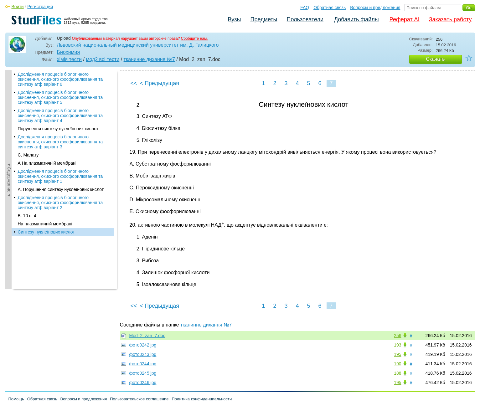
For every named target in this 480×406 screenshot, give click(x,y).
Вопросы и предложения (375, 7)
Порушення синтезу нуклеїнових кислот (58, 128)
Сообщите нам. (194, 38)
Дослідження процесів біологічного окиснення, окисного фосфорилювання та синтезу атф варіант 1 (60, 176)
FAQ (304, 7)
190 (397, 363)
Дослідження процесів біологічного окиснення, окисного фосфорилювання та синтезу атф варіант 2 (60, 202)
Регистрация (40, 6)
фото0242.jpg (143, 344)
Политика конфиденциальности (202, 399)
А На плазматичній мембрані (47, 163)
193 (397, 344)
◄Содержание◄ (9, 180)
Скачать (435, 59)
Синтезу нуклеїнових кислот (46, 231)
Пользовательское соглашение (139, 399)
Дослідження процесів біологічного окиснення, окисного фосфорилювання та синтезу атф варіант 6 (60, 79)
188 (397, 373)
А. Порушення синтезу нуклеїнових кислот (61, 189)
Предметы (263, 19)
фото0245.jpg (143, 373)
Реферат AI (405, 19)
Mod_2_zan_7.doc (147, 335)
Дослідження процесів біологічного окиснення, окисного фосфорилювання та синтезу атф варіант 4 (60, 115)
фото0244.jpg (143, 363)
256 (397, 335)
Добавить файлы (356, 19)
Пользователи (305, 19)
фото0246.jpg (143, 382)
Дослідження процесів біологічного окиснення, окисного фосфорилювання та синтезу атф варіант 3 (60, 141)
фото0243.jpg (143, 354)
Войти (18, 6)
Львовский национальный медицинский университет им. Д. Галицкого (138, 45)
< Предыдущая (159, 83)
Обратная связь (329, 7)
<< (134, 83)
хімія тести (69, 59)
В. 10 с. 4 (27, 215)
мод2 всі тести (102, 59)
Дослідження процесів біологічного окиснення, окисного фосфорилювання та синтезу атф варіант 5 (60, 97)
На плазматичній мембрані (45, 223)
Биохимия (68, 52)
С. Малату (28, 154)
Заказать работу (450, 19)
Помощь (16, 399)
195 (397, 354)
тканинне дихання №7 (149, 59)
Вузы (234, 19)
